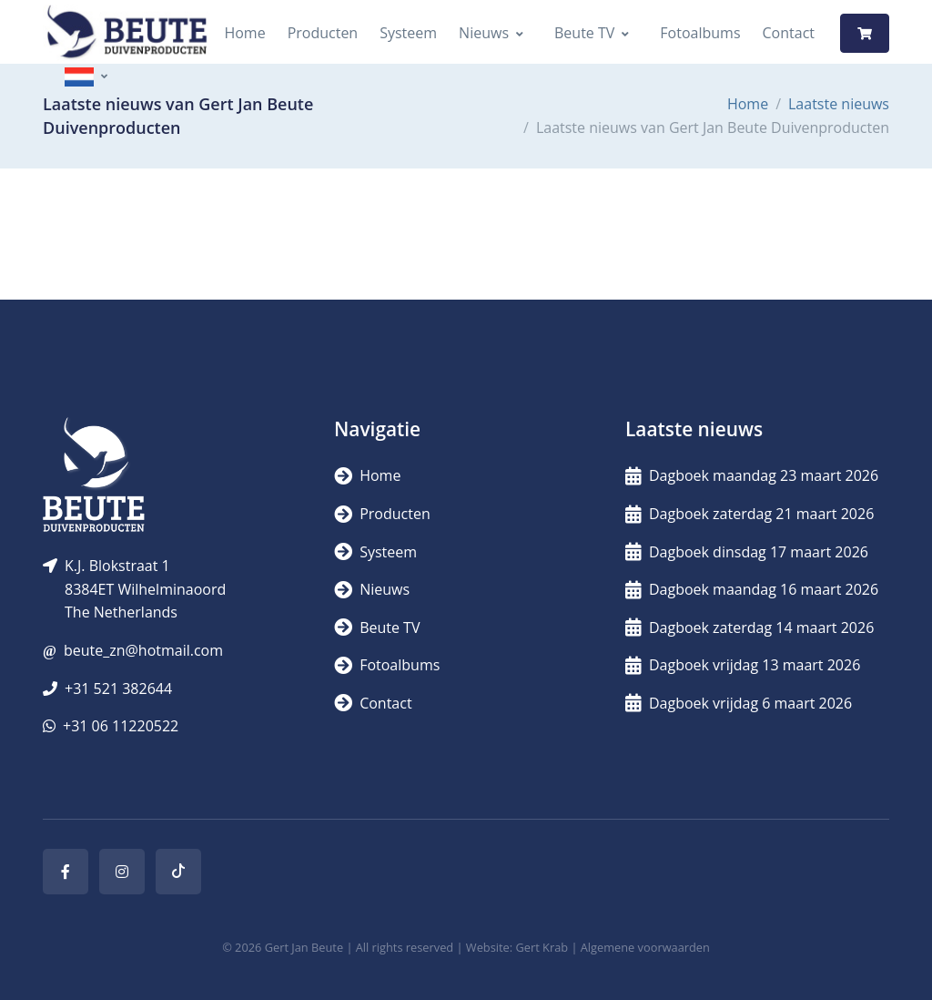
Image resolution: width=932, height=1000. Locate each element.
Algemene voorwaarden (645, 947)
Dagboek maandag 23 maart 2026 (751, 475)
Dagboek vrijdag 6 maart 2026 (738, 703)
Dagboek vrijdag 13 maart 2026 (742, 665)
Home (244, 33)
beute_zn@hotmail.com (143, 650)
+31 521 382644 (118, 689)
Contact (789, 33)
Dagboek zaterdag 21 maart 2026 (749, 514)
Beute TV (584, 33)
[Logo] (126, 33)
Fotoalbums (700, 33)
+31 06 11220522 (120, 726)
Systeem (408, 33)
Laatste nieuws (838, 104)
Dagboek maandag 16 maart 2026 (751, 589)
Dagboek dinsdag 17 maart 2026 (746, 552)
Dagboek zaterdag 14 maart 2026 (749, 627)
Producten (323, 33)
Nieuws (484, 33)
